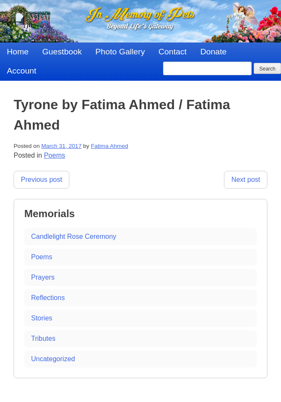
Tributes (43, 338)
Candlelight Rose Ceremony (73, 236)
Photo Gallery (120, 51)
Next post (245, 179)
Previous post (41, 179)
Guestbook (62, 51)
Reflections (48, 297)
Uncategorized (53, 358)
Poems (54, 155)
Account (21, 70)
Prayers (42, 277)
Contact (172, 51)
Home (18, 51)
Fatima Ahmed (109, 146)
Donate (213, 51)
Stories (41, 318)
